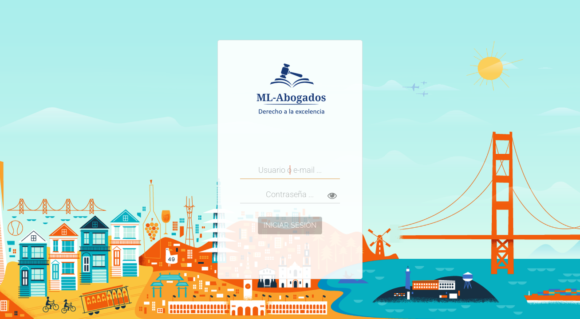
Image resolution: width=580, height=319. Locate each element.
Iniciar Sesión (290, 225)
